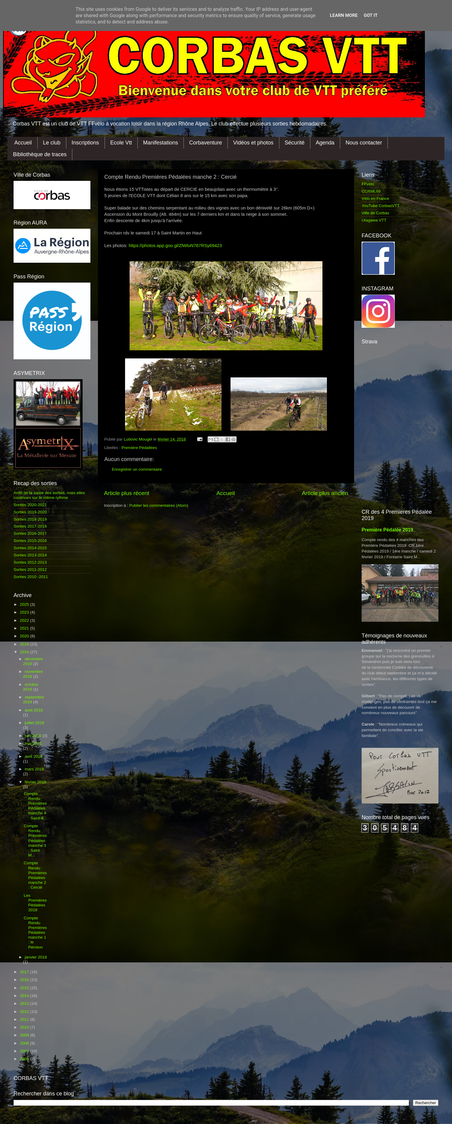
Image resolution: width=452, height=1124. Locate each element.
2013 (25, 1003)
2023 (25, 612)
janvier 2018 (36, 957)
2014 (25, 995)
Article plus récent (126, 493)
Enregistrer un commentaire (137, 469)
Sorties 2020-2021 (30, 505)
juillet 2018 (34, 722)
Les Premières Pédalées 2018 (35, 902)
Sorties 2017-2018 (30, 526)
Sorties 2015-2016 (30, 540)
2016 (25, 979)
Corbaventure (205, 143)
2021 (25, 628)
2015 (25, 988)
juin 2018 (33, 735)
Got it (371, 15)
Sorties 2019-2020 (30, 512)
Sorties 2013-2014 (30, 555)
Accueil (23, 143)
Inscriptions (85, 143)
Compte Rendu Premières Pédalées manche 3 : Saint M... (35, 840)
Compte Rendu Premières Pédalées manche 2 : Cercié (35, 875)
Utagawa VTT (374, 220)
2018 (25, 652)
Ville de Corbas (375, 213)
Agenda (325, 143)
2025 (25, 604)
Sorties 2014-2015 (30, 548)
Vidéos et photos (253, 143)
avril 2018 (33, 756)
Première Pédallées (139, 447)
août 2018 (34, 710)
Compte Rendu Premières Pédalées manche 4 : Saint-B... (35, 805)
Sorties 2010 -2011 (31, 576)
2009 (25, 1035)
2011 (25, 1019)
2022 (25, 620)
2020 (25, 636)
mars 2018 (34, 769)
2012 (25, 1011)
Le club (52, 143)
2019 (25, 644)
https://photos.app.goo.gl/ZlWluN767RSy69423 (175, 245)
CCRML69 (371, 191)
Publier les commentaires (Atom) (158, 505)
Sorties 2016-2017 (30, 533)
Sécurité (295, 143)
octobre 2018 (30, 687)
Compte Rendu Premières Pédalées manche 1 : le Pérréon (35, 932)
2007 (25, 1051)
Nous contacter (364, 143)
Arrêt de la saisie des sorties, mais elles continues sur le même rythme (49, 495)
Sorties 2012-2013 (30, 562)
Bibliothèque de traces (40, 154)
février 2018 (35, 782)
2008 (25, 1043)
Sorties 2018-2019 (30, 519)
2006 (25, 1059)
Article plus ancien (325, 493)
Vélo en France (375, 198)
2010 (25, 1027)
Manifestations (160, 143)
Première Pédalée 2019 (387, 529)
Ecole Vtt (121, 143)
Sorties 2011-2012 (30, 569)
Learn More (344, 15)
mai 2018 (33, 743)
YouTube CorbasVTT (381, 205)
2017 (25, 972)
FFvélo (368, 184)
